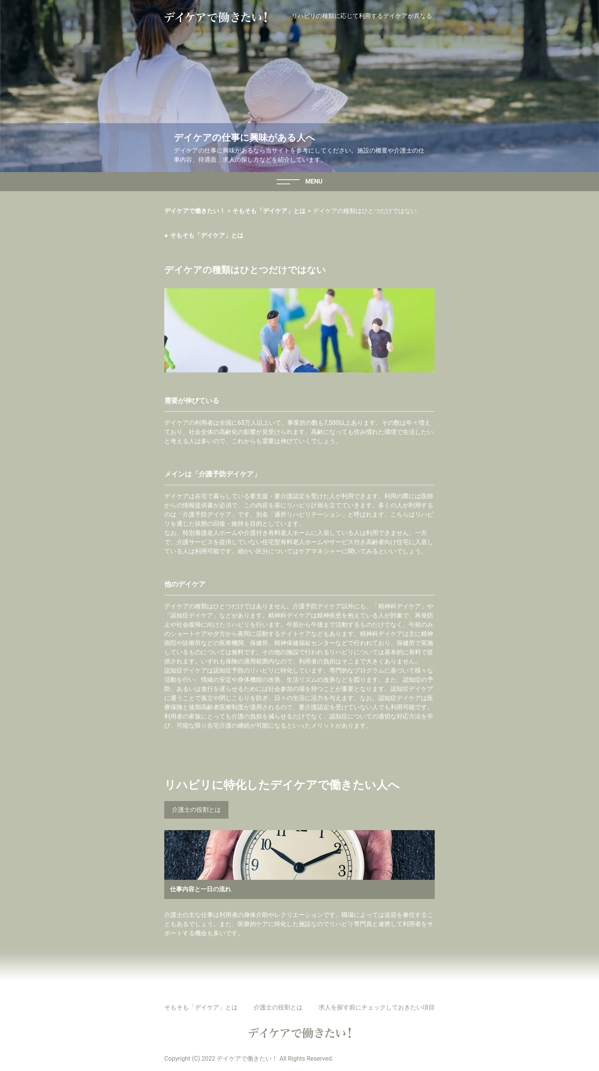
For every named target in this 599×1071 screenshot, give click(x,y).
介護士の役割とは (196, 809)
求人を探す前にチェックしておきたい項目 (377, 1007)
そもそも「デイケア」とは (206, 235)
